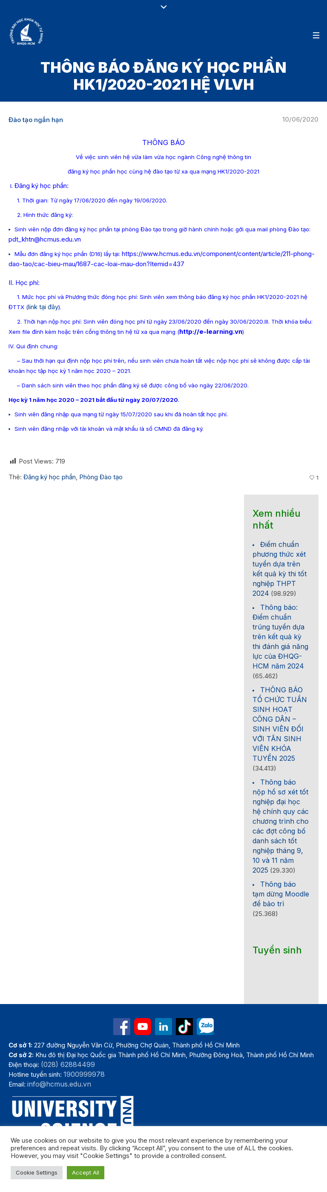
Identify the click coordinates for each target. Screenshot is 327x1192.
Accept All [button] (85, 1172)
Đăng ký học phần (49, 477)
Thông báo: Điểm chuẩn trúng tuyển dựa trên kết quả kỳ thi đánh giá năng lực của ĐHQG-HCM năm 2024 (280, 636)
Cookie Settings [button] (36, 1172)
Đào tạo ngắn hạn (36, 120)
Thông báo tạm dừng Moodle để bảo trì (280, 894)
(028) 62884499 (68, 1064)
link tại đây (43, 307)
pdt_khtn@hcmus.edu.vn (45, 239)
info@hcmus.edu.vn (59, 1084)
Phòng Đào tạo (101, 477)
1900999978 (84, 1074)
